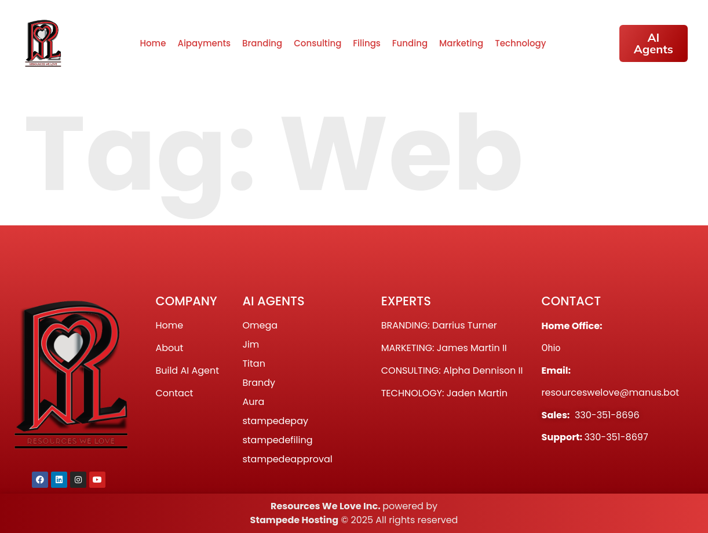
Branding (262, 43)
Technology (520, 43)
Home (153, 43)
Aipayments (204, 43)
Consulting (317, 43)
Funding (410, 43)
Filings (367, 43)
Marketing (461, 43)
